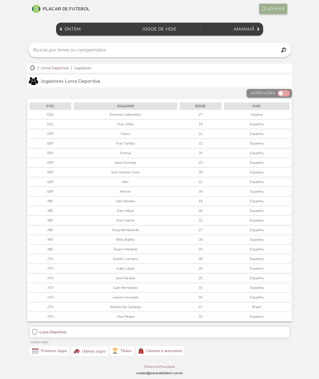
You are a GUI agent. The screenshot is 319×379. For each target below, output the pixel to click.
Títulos (122, 351)
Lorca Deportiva (54, 68)
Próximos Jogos (49, 351)
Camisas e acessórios (160, 351)
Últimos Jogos (89, 351)
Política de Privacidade (159, 367)
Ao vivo (272, 9)
